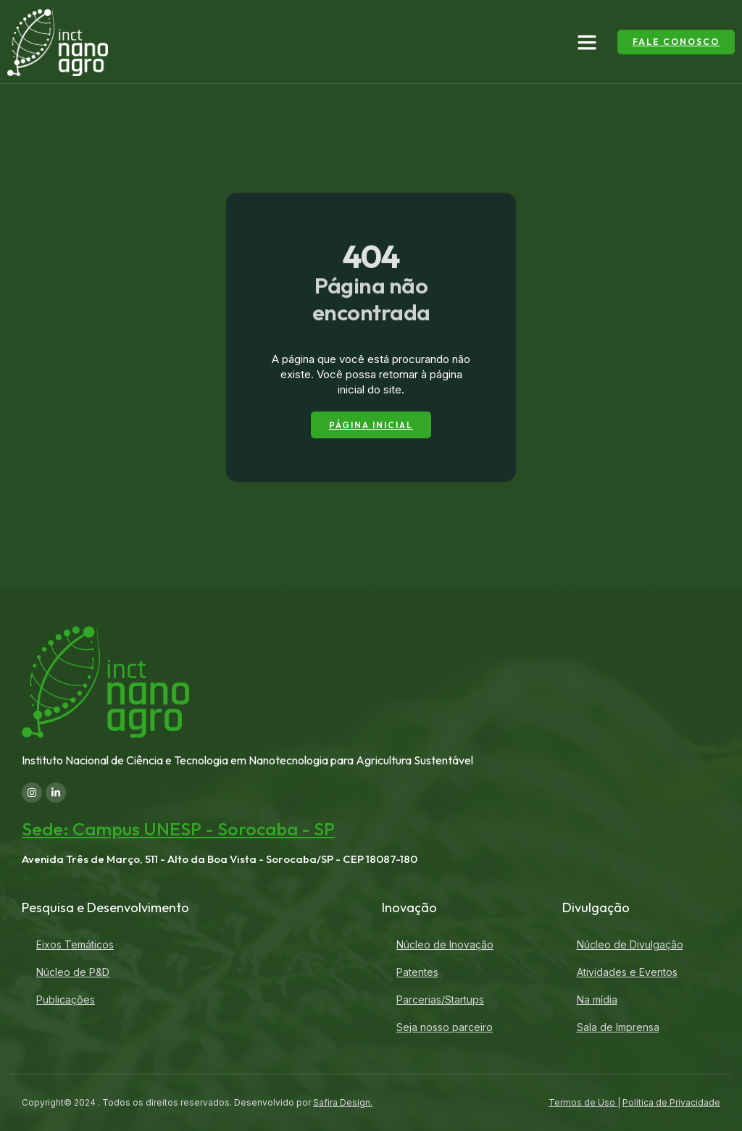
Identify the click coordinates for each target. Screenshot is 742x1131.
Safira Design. (342, 1102)
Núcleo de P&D (72, 972)
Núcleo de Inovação (444, 944)
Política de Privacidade (671, 1102)
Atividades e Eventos (627, 972)
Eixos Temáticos (75, 944)
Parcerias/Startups (440, 999)
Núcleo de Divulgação (630, 944)
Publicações (65, 999)
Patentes (417, 972)
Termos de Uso (583, 1102)
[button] (587, 42)
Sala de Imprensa (618, 1027)
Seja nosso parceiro (444, 1027)
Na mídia (597, 999)
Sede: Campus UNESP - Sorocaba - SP (178, 829)
